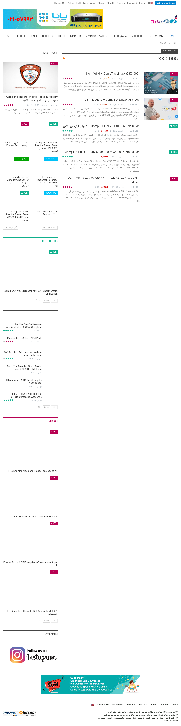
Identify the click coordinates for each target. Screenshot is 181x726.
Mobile (101, 3)
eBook (62, 36)
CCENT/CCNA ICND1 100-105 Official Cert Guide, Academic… (26, 395)
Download (132, 3)
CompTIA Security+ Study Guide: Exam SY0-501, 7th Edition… (24, 368)
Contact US (59, 3)
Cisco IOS (131, 705)
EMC (78, 3)
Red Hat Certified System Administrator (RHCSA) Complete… (23, 326)
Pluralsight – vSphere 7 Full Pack (24, 338)
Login (142, 3)
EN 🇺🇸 (150, 3)
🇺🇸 (92, 705)
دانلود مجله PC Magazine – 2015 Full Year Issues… (23, 381)
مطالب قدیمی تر (49, 227)
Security (47, 36)
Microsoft (138, 36)
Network (121, 3)
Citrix (85, 3)
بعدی (46, 300)
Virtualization (97, 36)
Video (93, 3)
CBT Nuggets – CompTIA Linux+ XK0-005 (111, 100)
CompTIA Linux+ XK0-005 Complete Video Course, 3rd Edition (103, 180)
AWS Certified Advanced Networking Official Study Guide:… (23, 354)
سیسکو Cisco (119, 36)
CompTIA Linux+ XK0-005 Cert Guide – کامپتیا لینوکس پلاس (101, 126)
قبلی (54, 300)
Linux (34, 36)
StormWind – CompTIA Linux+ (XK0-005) (112, 73)
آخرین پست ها (10, 227)
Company (157, 36)
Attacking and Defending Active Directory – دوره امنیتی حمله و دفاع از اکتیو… (31, 99)
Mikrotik (111, 3)
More (23, 36)
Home (171, 36)
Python (71, 3)
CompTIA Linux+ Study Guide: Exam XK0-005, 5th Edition (102, 152)
